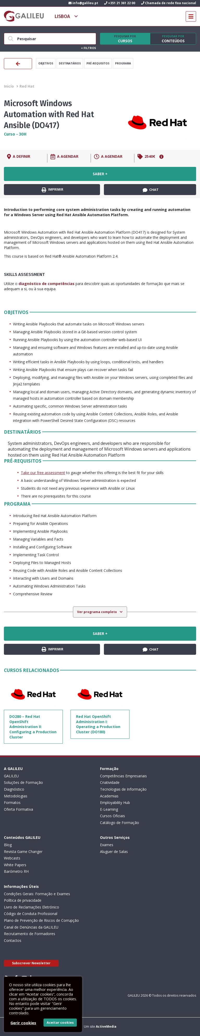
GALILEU (11, 775)
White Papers (15, 864)
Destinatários (70, 63)
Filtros (88, 48)
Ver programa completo (97, 612)
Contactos (12, 940)
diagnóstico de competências (46, 283)
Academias (109, 795)
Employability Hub (115, 802)
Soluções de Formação (23, 782)
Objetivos (45, 63)
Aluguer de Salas (114, 851)
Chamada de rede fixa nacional (168, 3)
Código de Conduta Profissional (30, 913)
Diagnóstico (14, 789)
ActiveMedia (106, 1026)
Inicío (9, 86)
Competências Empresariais (123, 775)
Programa (123, 63)
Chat (151, 189)
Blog (8, 844)
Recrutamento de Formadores (29, 933)
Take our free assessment (43, 472)
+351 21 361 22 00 (119, 3)
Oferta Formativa (18, 809)
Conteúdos (173, 38)
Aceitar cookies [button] (60, 1022)
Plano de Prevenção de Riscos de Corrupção (41, 920)
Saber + (100, 173)
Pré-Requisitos (97, 63)
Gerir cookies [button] (23, 1022)
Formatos (12, 802)
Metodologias (15, 795)
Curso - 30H (15, 134)
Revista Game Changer (23, 851)
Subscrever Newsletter (31, 963)
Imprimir (52, 189)
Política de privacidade (22, 900)
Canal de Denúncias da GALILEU (31, 927)
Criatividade (110, 782)
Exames (106, 844)
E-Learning (109, 809)
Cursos (125, 38)
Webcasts (12, 858)
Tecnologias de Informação (123, 789)
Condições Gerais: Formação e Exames (37, 893)
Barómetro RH (16, 871)
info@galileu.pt (83, 3)
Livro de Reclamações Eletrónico (31, 907)
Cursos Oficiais (112, 815)
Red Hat (27, 86)
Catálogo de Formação (119, 822)
